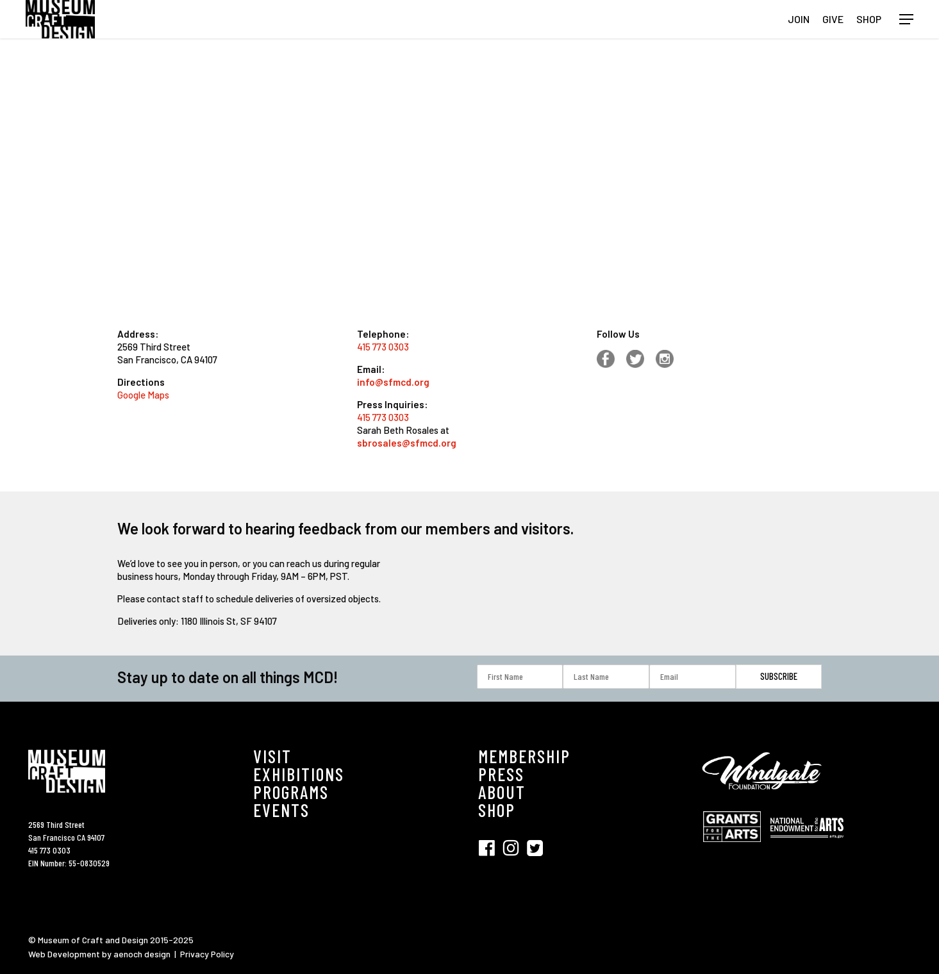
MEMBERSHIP (524, 756)
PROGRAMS (291, 792)
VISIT (272, 756)
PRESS (501, 774)
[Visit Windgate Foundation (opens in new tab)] (764, 798)
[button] (906, 19)
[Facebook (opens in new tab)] (611, 365)
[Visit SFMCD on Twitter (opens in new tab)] (535, 846)
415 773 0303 (383, 346)
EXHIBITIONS (298, 774)
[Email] (692, 676)
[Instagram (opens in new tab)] (670, 365)
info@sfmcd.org (393, 382)
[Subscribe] (779, 676)
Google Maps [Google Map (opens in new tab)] (143, 394)
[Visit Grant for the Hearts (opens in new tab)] (735, 848)
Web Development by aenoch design (99, 953)
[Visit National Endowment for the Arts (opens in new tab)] (806, 844)
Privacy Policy (207, 953)
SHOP (496, 810)
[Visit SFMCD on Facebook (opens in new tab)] (490, 846)
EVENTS (281, 810)
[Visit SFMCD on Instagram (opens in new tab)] (515, 846)
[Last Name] (606, 676)
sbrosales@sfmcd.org (406, 443)
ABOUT (502, 792)
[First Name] (520, 676)
